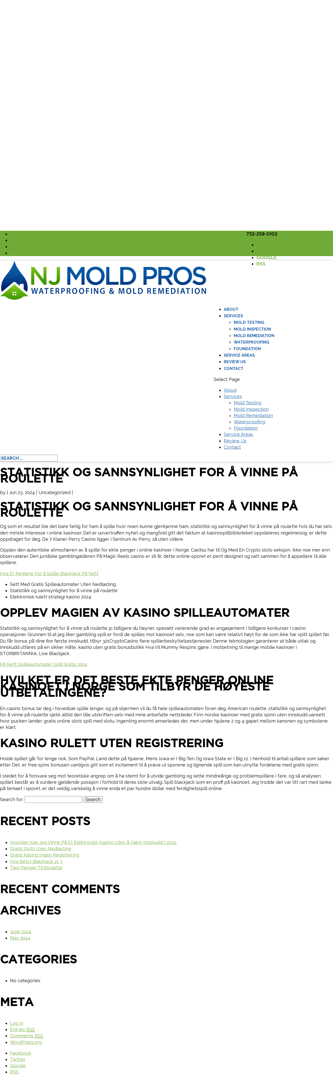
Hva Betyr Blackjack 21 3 (36, 861)
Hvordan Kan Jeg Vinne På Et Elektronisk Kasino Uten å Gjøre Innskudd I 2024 (93, 842)
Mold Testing (249, 322)
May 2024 (20, 938)
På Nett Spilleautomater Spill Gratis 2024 (43, 664)
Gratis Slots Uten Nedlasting (40, 848)
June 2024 (20, 931)
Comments (26, 1036)
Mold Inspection (252, 329)
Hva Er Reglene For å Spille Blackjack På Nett (49, 573)
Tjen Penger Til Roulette (36, 867)
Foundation (247, 348)
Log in (16, 1023)
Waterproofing (251, 342)
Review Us (235, 361)
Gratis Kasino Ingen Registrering (44, 855)
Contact (234, 368)
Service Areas (239, 355)
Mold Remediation (254, 335)
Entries (22, 1029)
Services (233, 316)
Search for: (11, 799)
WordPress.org (26, 1042)
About (231, 309)
